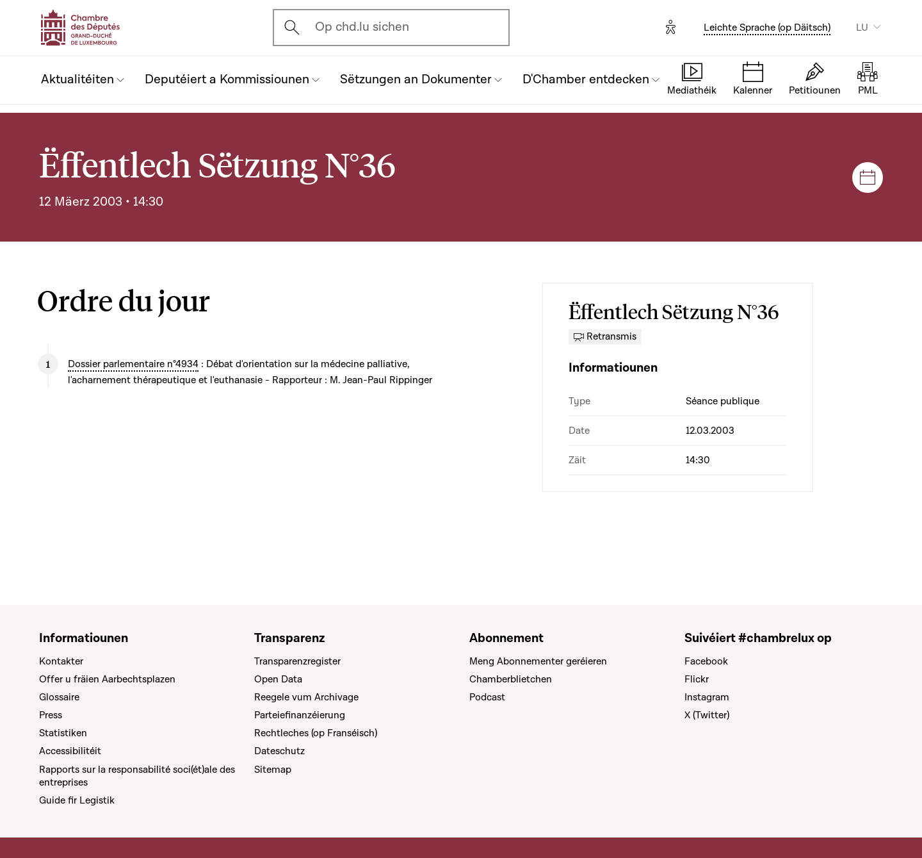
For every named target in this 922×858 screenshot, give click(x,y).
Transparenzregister (297, 661)
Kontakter (61, 661)
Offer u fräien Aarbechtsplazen (107, 679)
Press (50, 715)
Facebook (706, 661)
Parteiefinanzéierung (299, 715)
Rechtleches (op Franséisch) (315, 733)
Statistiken (63, 733)
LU (862, 27)
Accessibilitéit (70, 751)
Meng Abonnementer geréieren (538, 661)
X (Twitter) (706, 715)
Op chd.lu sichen (362, 27)
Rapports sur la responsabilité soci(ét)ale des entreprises (137, 776)
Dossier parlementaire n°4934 (133, 364)
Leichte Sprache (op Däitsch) (767, 27)
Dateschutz (279, 751)
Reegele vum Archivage (306, 697)
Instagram (706, 697)
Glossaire (59, 697)
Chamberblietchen (510, 679)
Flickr (696, 679)
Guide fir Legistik (77, 800)
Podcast (487, 697)
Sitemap (272, 769)
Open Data (278, 679)
